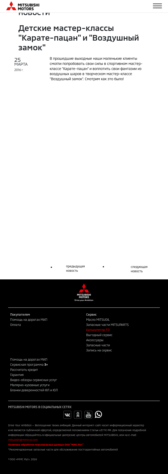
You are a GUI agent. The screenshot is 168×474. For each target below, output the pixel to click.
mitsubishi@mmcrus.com (23, 439)
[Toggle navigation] (157, 6)
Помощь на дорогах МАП (28, 319)
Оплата (15, 324)
